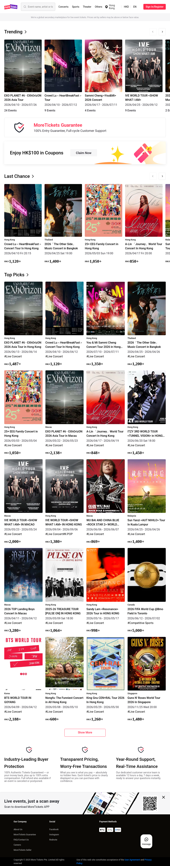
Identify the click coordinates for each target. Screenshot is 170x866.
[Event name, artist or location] (40, 7)
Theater (87, 6)
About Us (18, 829)
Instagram (54, 834)
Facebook (54, 829)
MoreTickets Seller (23, 850)
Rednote (53, 839)
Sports (75, 6)
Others (98, 6)
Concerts (63, 6)
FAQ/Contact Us (21, 839)
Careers (17, 845)
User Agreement (132, 860)
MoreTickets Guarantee (25, 834)
